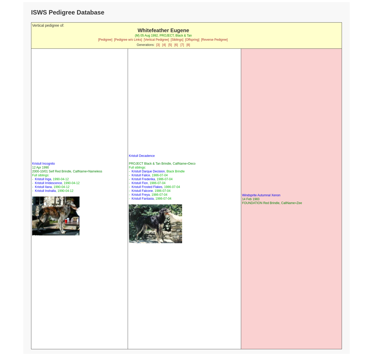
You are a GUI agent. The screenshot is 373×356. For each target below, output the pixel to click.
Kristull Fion (140, 183)
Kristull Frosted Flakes (147, 187)
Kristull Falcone (142, 191)
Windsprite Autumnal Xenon (261, 195)
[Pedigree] (105, 39)
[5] (170, 45)
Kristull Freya (141, 195)
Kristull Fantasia (143, 198)
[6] (176, 45)
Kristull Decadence (142, 156)
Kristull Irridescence (48, 183)
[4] (164, 45)
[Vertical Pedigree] (156, 39)
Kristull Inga (43, 179)
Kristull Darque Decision (148, 171)
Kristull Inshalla (45, 191)
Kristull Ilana (43, 187)
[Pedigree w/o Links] (128, 39)
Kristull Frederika (143, 179)
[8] (188, 45)
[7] (182, 45)
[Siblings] (177, 39)
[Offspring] (192, 39)
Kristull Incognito (43, 163)
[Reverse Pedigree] (214, 39)
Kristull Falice (141, 175)
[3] (158, 45)
